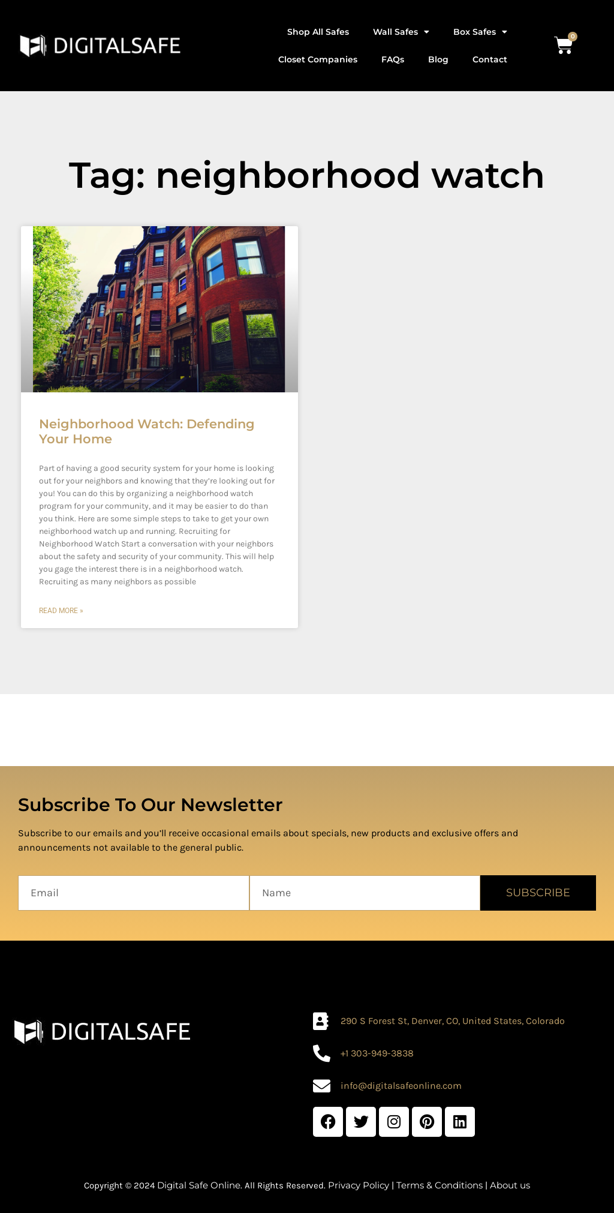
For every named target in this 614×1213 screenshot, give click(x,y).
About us (510, 1185)
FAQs (392, 59)
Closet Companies (317, 59)
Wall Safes (401, 32)
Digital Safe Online (198, 1185)
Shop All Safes (318, 31)
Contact (489, 59)
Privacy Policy (358, 1185)
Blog (438, 59)
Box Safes (480, 32)
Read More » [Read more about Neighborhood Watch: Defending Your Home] (61, 610)
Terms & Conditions (439, 1185)
